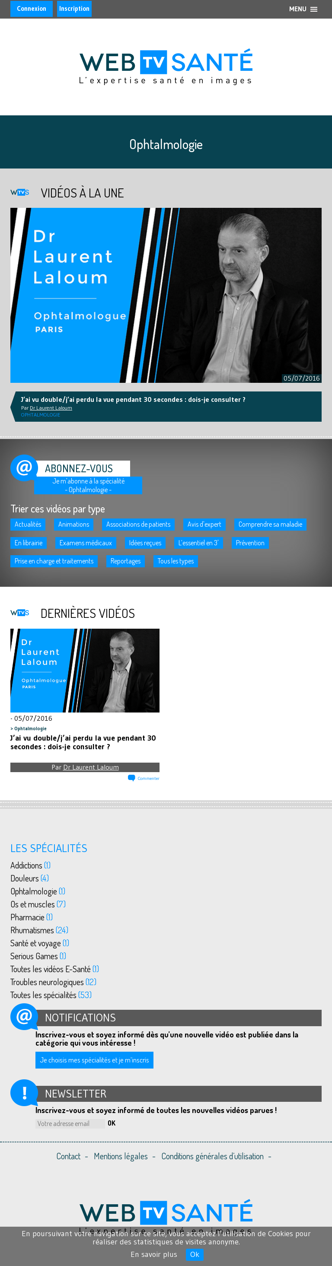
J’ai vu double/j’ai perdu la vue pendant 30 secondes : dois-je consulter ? (83, 742)
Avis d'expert (204, 524)
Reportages (125, 561)
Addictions (30, 865)
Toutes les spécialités (51, 994)
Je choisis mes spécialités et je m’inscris (94, 1059)
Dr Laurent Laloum (91, 767)
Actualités (28, 524)
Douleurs (29, 878)
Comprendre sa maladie (270, 524)
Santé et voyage (39, 942)
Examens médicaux (86, 542)
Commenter (149, 778)
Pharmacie (31, 916)
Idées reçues (145, 542)
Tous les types (176, 561)
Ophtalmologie (30, 728)
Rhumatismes (39, 929)
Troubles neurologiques (53, 981)
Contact (68, 1155)
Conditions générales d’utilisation (212, 1155)
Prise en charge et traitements (54, 561)
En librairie (28, 542)
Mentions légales (121, 1155)
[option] (166, 295)
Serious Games (38, 955)
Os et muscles (38, 904)
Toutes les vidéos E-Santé (54, 968)
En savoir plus (154, 1254)
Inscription (74, 8)
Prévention (250, 542)
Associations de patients (138, 524)
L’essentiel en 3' (199, 542)
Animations (73, 524)
